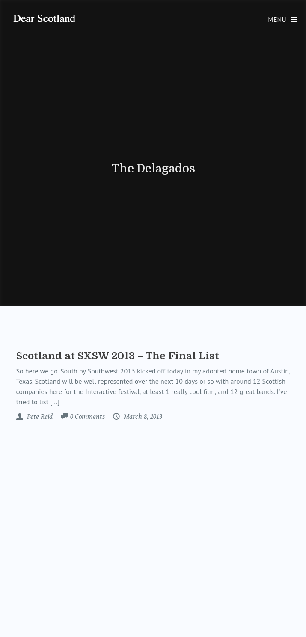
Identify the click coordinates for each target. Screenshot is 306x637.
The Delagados (153, 168)
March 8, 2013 (142, 416)
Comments (87, 417)
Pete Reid (39, 416)
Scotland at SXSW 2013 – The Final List (117, 356)
